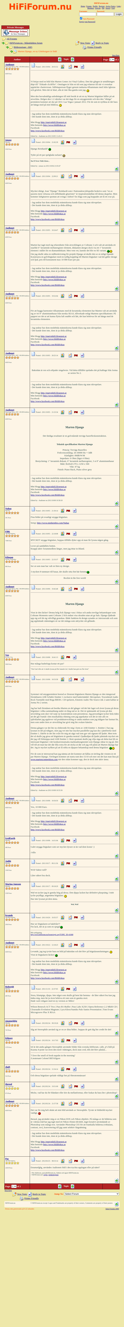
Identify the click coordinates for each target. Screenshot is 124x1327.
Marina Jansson (13, 884)
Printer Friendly (94, 47)
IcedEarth (10, 838)
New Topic (85, 43)
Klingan (9, 557)
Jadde (8, 861)
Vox (7, 655)
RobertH (9, 986)
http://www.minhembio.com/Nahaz (53, 523)
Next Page (115, 55)
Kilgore (9, 1038)
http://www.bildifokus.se (54, 125)
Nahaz (8, 508)
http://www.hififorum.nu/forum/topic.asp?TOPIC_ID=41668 (52, 934)
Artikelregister (53, 1175)
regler (46, 1175)
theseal (8, 1084)
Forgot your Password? (87, 22)
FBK (7, 531)
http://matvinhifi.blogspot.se (53, 122)
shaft (7, 1067)
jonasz (8, 140)
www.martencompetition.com (44, 759)
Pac (7, 1158)
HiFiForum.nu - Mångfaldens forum (25, 43)
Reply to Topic (102, 43)
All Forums (12, 38)
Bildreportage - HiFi (23, 47)
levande (9, 915)
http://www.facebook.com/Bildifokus (47, 130)
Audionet (9, 64)
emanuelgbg (11, 1021)
